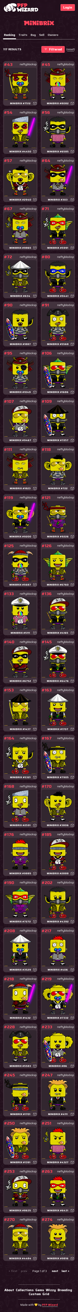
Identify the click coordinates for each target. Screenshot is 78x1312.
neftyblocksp (28, 64)
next (55, 1271)
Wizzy (51, 1290)
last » (65, 1271)
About (9, 1290)
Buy (33, 35)
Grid (45, 1294)
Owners (53, 35)
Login (67, 7)
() (70, 49)
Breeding (65, 1290)
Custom (35, 1294)
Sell (41, 35)
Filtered (53, 49)
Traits (23, 35)
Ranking (9, 35)
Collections (25, 1290)
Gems (39, 1290)
